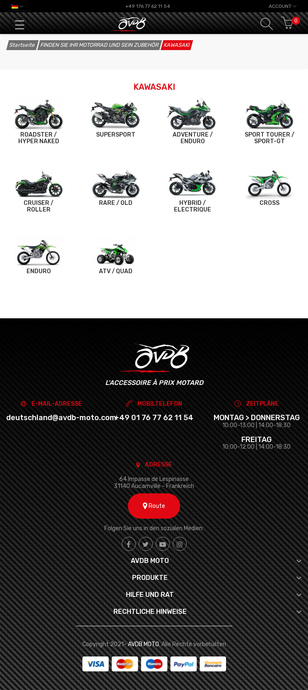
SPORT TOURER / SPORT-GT (269, 138)
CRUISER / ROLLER (38, 206)
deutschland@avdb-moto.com (61, 417)
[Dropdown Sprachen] (17, 6)
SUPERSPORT (115, 135)
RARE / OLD (115, 203)
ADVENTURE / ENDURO (193, 138)
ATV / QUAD (115, 271)
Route (154, 506)
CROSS (269, 203)
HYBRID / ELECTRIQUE (192, 206)
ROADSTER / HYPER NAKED (38, 138)
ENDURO (38, 271)
